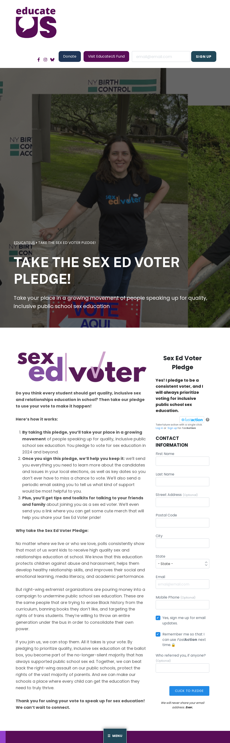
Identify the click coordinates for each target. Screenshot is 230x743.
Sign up (173, 429)
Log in (160, 429)
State (182, 561)
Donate (69, 56)
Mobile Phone (182, 603)
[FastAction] (191, 420)
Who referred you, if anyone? (182, 663)
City (182, 541)
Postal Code (182, 520)
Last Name (182, 480)
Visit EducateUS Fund (106, 56)
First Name (182, 459)
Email (161, 56)
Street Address (182, 500)
